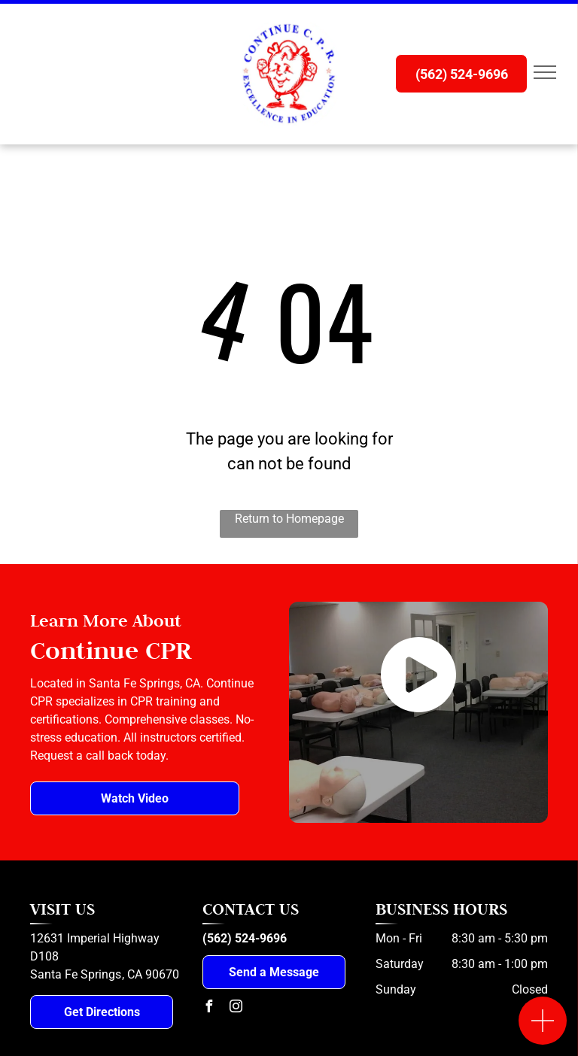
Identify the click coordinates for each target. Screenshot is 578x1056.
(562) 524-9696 (244, 938)
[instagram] (235, 1008)
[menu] (544, 72)
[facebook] (208, 1008)
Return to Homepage (289, 518)
